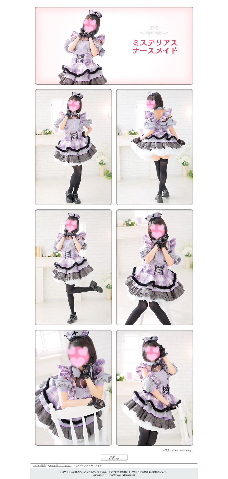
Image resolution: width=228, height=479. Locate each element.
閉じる (114, 457)
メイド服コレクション (60, 465)
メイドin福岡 (39, 465)
